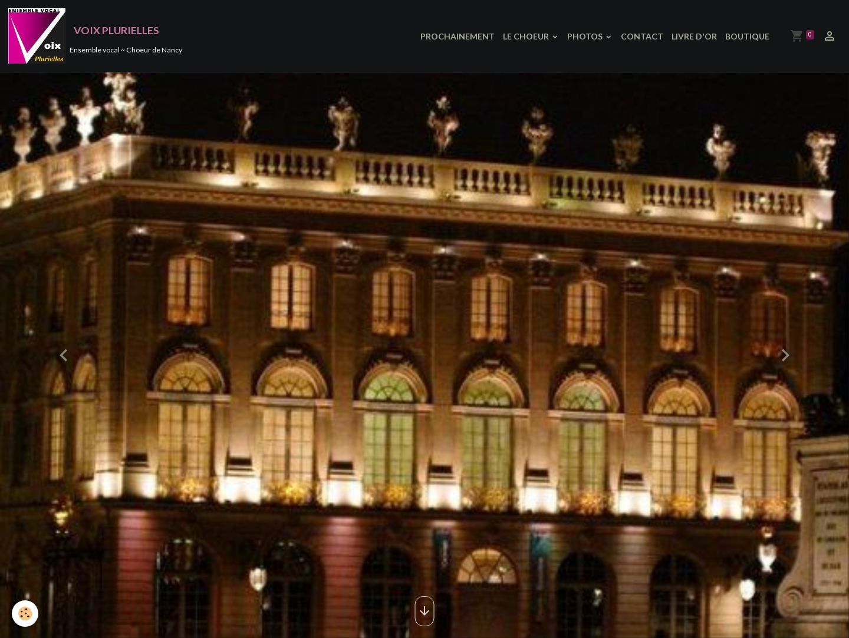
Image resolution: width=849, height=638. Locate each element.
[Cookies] (25, 613)
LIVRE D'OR (694, 36)
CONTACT (642, 36)
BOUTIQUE (747, 36)
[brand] (95, 36)
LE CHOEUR (527, 36)
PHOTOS (585, 36)
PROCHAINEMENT (457, 36)
